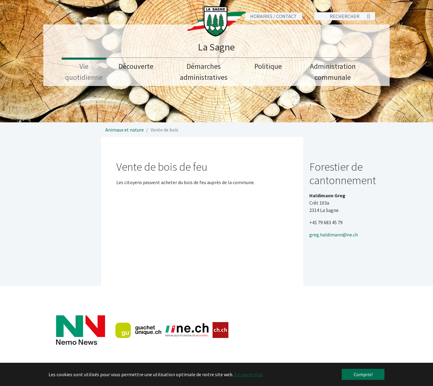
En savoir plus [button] (248, 374)
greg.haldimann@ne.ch (333, 235)
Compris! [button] (363, 374)
